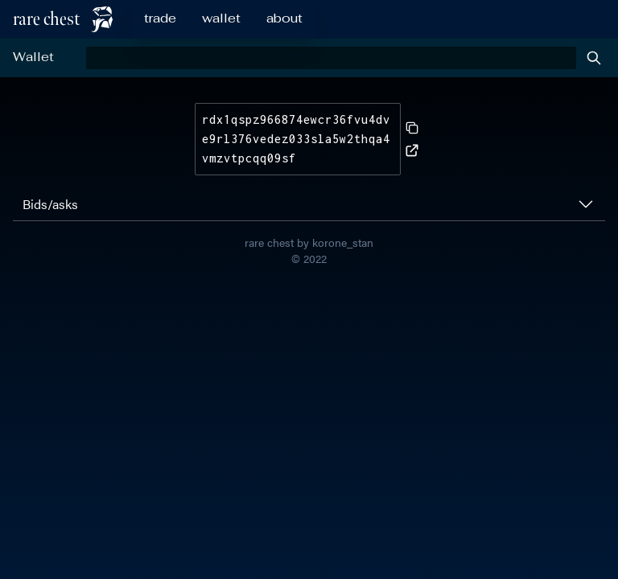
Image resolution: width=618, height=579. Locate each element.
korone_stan (342, 242)
